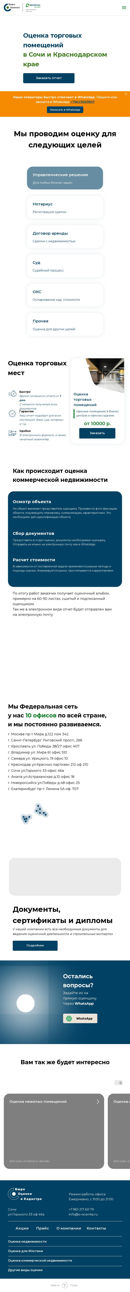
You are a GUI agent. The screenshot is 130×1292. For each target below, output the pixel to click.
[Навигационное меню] (124, 7)
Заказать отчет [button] (49, 78)
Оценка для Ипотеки (25, 1251)
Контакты (96, 1228)
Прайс (42, 1228)
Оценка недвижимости (27, 1241)
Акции (22, 1228)
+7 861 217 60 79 (81, 1209)
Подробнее (35, 945)
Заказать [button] (97, 433)
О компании (68, 1228)
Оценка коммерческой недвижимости (40, 1260)
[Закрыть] (126, 94)
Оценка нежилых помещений (38, 1102)
